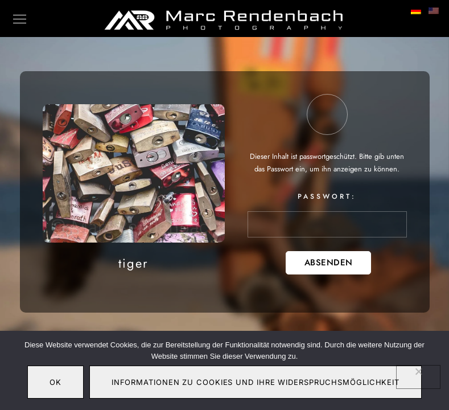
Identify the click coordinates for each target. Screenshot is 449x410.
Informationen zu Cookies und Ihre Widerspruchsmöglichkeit (255, 382)
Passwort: (327, 214)
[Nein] (418, 377)
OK (55, 382)
